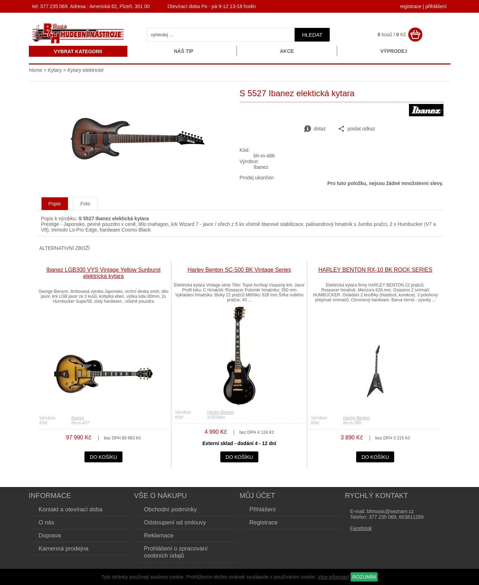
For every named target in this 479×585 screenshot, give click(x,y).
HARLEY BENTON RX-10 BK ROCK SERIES (375, 270)
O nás (47, 522)
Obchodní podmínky (170, 509)
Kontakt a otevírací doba (71, 509)
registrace (410, 6)
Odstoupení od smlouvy (175, 522)
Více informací (333, 577)
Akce (287, 51)
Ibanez (77, 417)
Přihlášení (263, 509)
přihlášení (436, 6)
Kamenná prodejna (64, 548)
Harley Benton (220, 412)
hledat (312, 35)
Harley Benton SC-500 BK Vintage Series (239, 270)
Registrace (264, 522)
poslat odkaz (357, 129)
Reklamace (159, 535)
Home (35, 70)
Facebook (361, 528)
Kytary (55, 70)
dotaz (315, 129)
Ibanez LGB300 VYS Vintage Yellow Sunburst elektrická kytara (103, 273)
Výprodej (393, 51)
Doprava (50, 535)
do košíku (103, 457)
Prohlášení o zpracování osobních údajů (176, 552)
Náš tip (183, 51)
